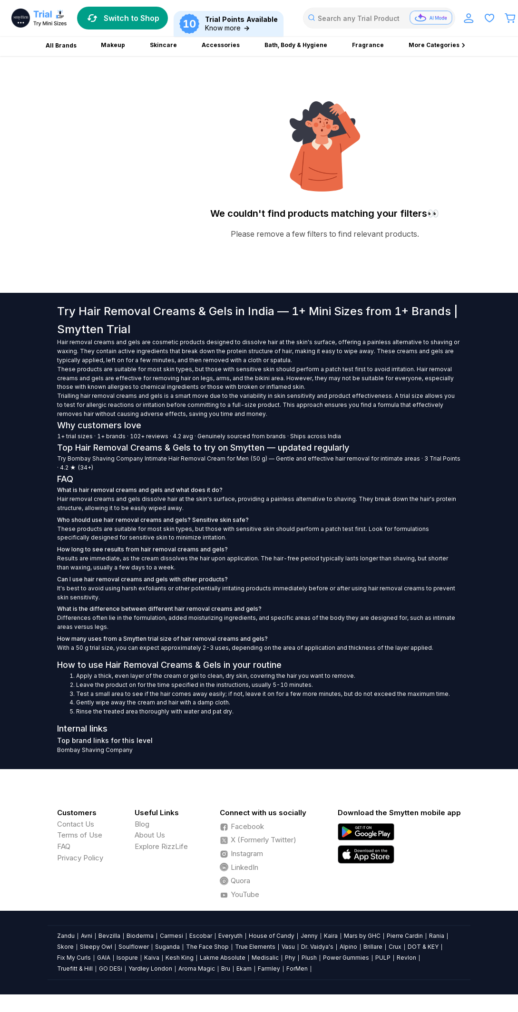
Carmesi (171, 935)
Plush (309, 957)
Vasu (288, 946)
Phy (290, 957)
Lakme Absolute (222, 957)
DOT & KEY (423, 946)
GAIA (103, 957)
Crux (395, 946)
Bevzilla (109, 935)
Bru (225, 968)
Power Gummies (346, 957)
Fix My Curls (74, 957)
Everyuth (230, 935)
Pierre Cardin (405, 935)
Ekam (244, 968)
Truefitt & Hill (75, 968)
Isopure (127, 957)
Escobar (200, 935)
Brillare (372, 946)
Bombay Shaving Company (105, 458)
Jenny (309, 935)
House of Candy (271, 935)
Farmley (269, 968)
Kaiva (151, 957)
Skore (65, 946)
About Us (150, 834)
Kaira (331, 935)
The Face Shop (207, 946)
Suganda (167, 946)
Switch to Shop (122, 18)
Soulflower (133, 946)
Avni (86, 935)
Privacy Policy (80, 857)
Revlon (406, 957)
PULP (383, 957)
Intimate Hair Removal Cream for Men (197, 458)
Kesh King (180, 957)
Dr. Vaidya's (317, 946)
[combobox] (379, 18)
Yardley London (150, 968)
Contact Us (75, 824)
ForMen (297, 968)
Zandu (66, 935)
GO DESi (110, 968)
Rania (436, 935)
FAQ (63, 846)
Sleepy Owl (96, 946)
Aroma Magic (196, 968)
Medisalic (265, 957)
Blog (142, 824)
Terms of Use (79, 834)
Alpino (348, 946)
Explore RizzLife (161, 846)
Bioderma (140, 935)
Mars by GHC (362, 935)
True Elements (255, 946)
